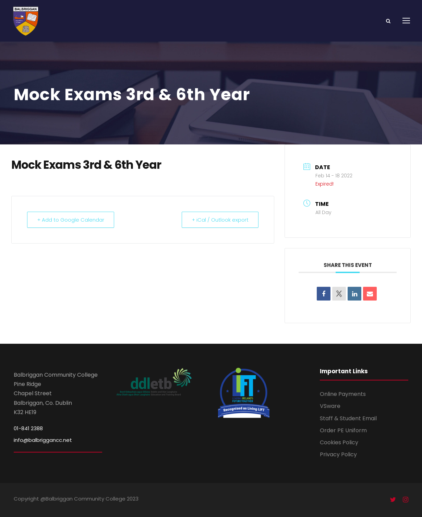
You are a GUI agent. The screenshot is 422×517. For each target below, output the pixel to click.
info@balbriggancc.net (43, 440)
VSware (330, 406)
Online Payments (343, 394)
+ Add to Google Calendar (70, 219)
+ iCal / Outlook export (220, 219)
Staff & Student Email (348, 418)
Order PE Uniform (343, 430)
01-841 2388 (28, 428)
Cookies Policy (339, 442)
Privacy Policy (338, 454)
